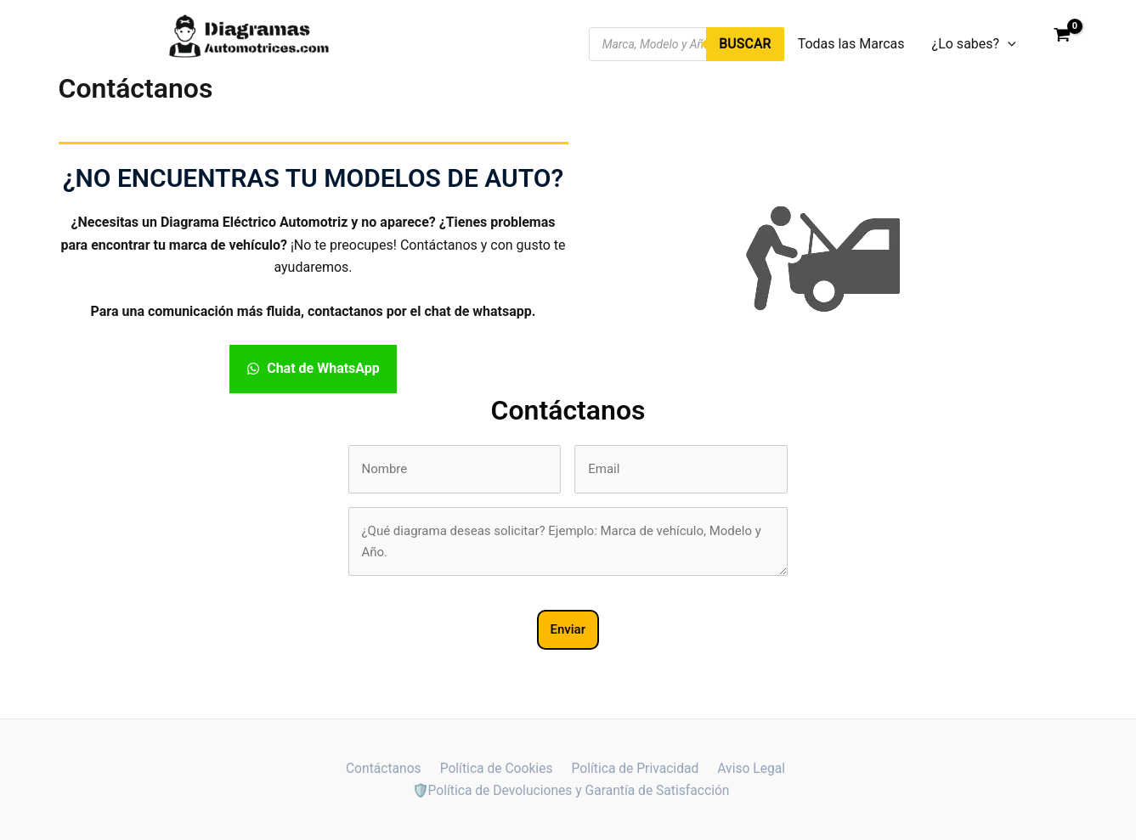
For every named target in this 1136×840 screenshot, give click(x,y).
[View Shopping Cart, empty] (1062, 36)
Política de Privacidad (633, 767)
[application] (1007, 44)
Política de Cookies (496, 767)
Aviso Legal (747, 767)
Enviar (568, 629)
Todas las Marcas (851, 44)
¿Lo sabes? (974, 44)
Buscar (745, 44)
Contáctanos (387, 767)
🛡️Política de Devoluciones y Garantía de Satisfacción (572, 790)
